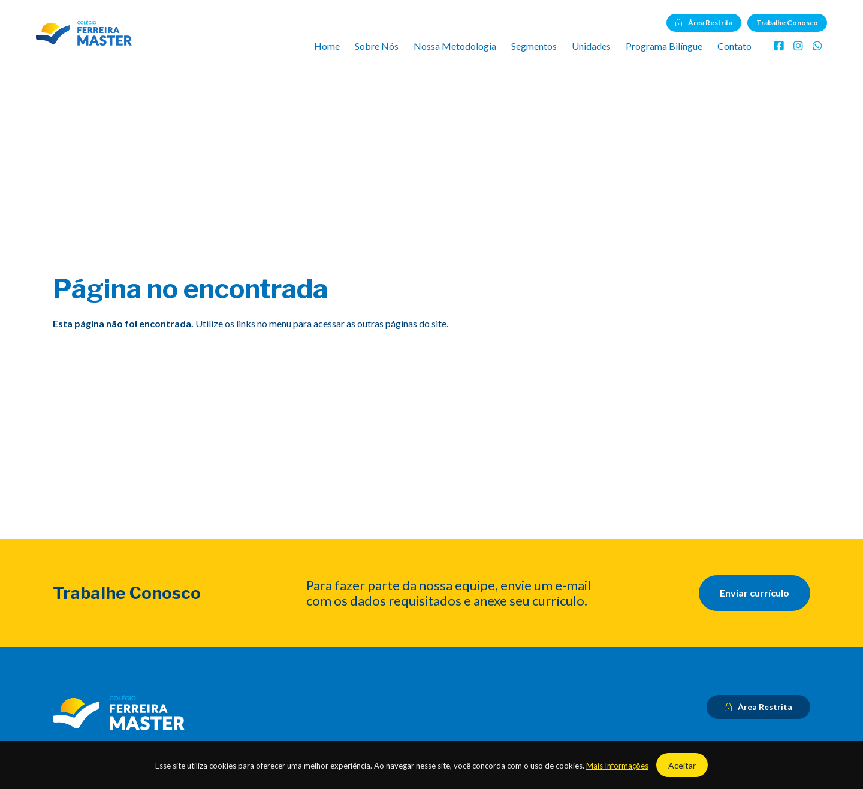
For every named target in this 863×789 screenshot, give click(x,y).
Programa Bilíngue (664, 46)
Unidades (591, 46)
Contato (734, 46)
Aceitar (682, 765)
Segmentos (534, 46)
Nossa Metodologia (455, 46)
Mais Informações (617, 765)
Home (327, 46)
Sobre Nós (377, 46)
